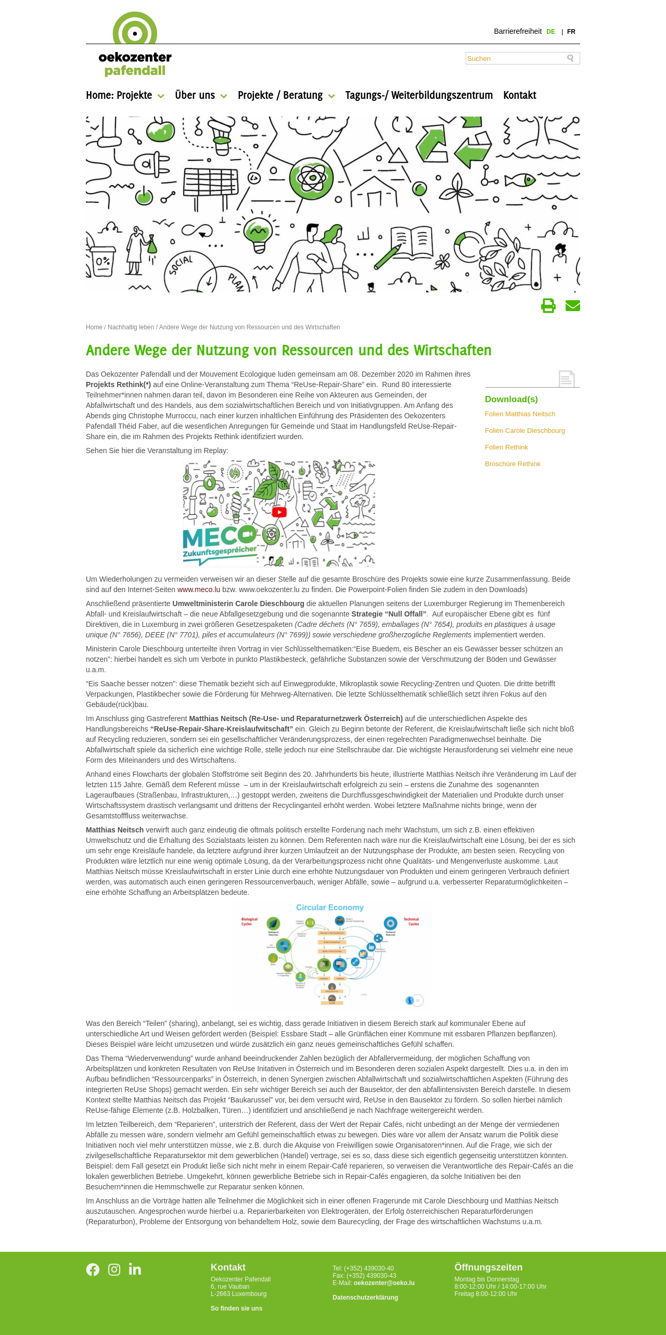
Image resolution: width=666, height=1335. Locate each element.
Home (94, 327)
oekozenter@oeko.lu (384, 1283)
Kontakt (519, 95)
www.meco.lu (198, 589)
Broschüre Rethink (513, 464)
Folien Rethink (506, 447)
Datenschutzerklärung (365, 1297)
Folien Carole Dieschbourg (525, 430)
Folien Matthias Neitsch (520, 414)
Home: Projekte (119, 95)
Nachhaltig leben (131, 327)
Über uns (195, 95)
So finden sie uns (236, 1308)
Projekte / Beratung (280, 95)
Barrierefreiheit (518, 31)
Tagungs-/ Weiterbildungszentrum (419, 95)
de (551, 31)
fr (571, 31)
